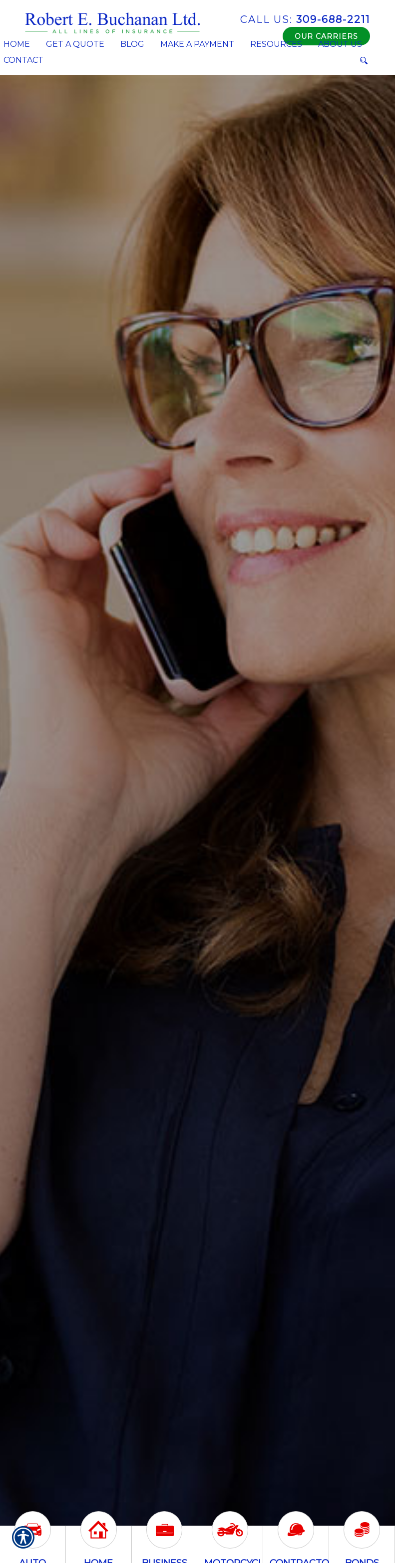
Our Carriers (326, 36)
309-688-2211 (305, 19)
